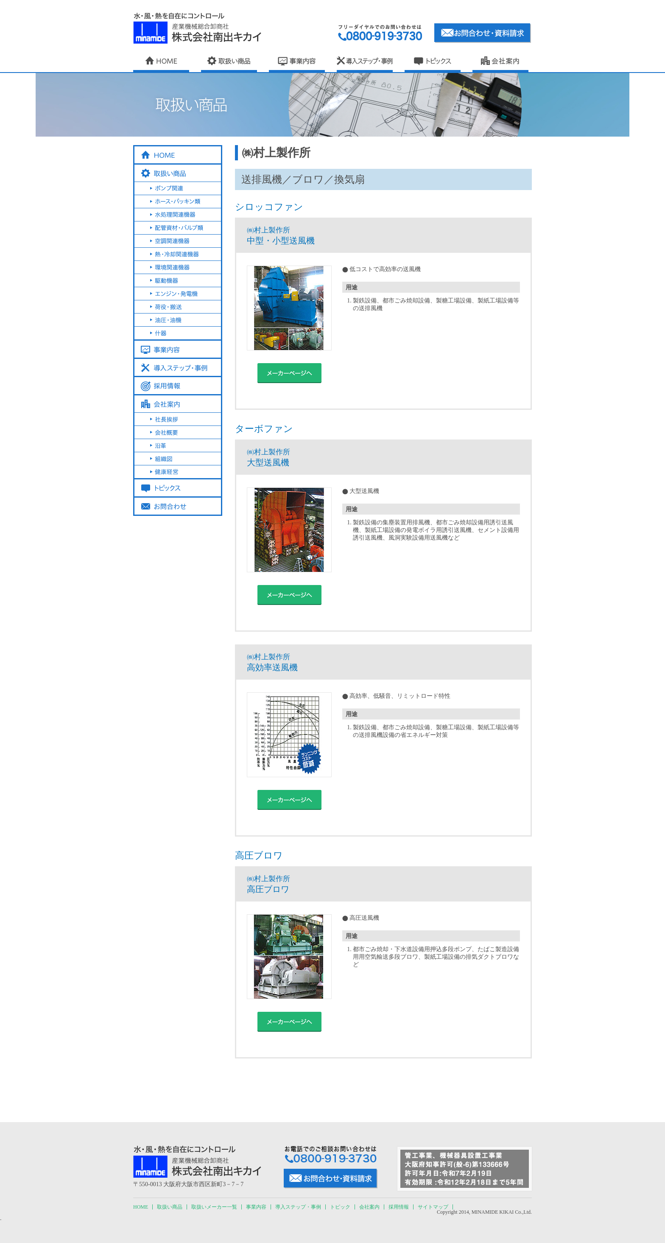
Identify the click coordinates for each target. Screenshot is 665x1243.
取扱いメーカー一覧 (214, 1207)
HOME (140, 1207)
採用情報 (398, 1207)
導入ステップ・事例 (298, 1207)
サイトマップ (433, 1207)
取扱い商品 (169, 1207)
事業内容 (256, 1207)
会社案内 (369, 1207)
